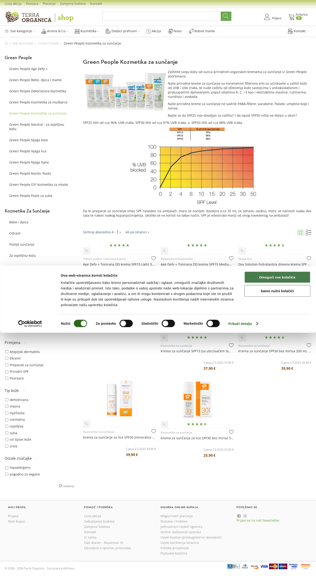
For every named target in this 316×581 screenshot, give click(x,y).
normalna (15, 419)
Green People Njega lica (27, 151)
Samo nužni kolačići (277, 539)
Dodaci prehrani (123, 31)
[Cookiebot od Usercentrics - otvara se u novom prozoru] (30, 571)
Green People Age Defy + (28, 69)
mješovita (15, 413)
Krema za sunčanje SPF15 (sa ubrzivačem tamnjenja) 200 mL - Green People (197, 351)
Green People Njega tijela (29, 162)
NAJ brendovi (23, 43)
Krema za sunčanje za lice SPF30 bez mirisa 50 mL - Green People (197, 438)
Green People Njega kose (28, 140)
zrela (11, 446)
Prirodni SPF (17, 371)
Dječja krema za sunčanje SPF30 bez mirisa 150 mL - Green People (119, 310)
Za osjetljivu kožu (22, 255)
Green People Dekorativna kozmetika (37, 91)
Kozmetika (87, 31)
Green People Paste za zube (30, 195)
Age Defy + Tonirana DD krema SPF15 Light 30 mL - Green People (119, 264)
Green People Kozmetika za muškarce (38, 102)
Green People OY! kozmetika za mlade (38, 184)
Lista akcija (13, 3)
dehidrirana (16, 400)
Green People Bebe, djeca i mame (35, 80)
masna (12, 406)
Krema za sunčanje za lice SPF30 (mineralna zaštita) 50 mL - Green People (119, 437)
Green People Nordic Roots (30, 173)
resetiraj (68, 486)
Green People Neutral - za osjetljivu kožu (36, 126)
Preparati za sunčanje (24, 365)
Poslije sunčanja (21, 244)
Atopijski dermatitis (22, 352)
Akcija (153, 31)
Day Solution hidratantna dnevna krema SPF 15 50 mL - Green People (274, 264)
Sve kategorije (20, 31)
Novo (175, 31)
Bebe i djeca (18, 222)
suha (11, 433)
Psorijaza (14, 378)
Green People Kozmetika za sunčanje (38, 113)
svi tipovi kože (18, 439)
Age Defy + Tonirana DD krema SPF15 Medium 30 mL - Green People (197, 264)
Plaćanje (49, 3)
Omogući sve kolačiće (277, 525)
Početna (6, 43)
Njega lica (245, 259)
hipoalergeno (17, 467)
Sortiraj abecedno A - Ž (102, 232)
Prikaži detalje (240, 572)
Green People (48, 43)
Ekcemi (13, 358)
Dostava (32, 3)
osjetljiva (14, 426)
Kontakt (96, 3)
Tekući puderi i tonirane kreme (104, 259)
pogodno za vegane (22, 474)
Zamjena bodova (73, 3)
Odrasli (15, 233)
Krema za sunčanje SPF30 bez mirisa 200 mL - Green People (274, 351)
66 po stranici (137, 232)
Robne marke (201, 31)
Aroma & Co (54, 31)
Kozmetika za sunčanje (99, 304)
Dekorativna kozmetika (177, 259)
